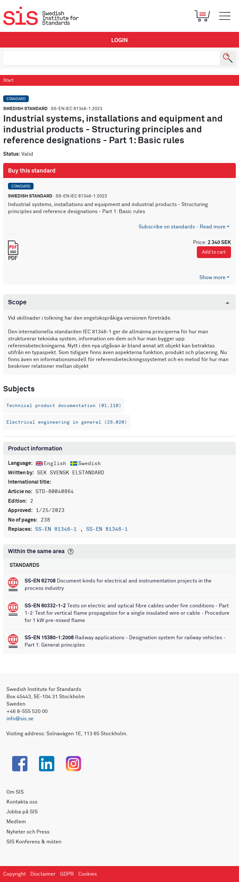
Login (119, 40)
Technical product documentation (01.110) (63, 405)
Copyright (14, 874)
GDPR (67, 874)
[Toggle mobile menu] (225, 16)
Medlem (16, 821)
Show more (212, 277)
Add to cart (214, 252)
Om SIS (15, 792)
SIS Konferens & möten (33, 841)
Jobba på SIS (22, 811)
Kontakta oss (21, 801)
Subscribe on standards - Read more (182, 226)
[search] (111, 58)
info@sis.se (20, 718)
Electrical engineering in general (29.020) (66, 422)
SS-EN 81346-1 (57, 529)
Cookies (87, 874)
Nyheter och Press (28, 831)
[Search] (228, 58)
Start (8, 80)
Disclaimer (43, 874)
